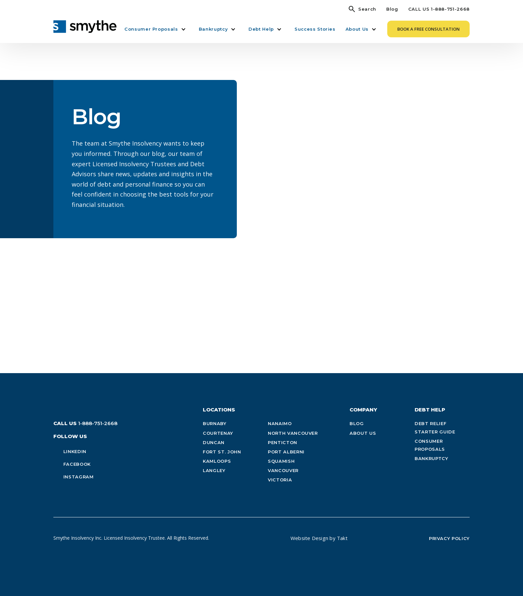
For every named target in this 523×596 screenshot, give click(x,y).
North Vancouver (293, 433)
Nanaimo (280, 423)
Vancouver (283, 470)
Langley (214, 470)
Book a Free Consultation (428, 29)
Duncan (213, 442)
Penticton (282, 442)
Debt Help (261, 29)
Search (367, 9)
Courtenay (218, 433)
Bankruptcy (213, 29)
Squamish (281, 461)
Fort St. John (222, 451)
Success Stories (315, 29)
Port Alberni (286, 451)
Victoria (280, 479)
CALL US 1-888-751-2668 (439, 9)
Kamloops (217, 461)
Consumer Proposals (151, 29)
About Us (357, 29)
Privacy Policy (449, 538)
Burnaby (214, 423)
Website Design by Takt (319, 538)
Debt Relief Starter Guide (435, 427)
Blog (392, 9)
